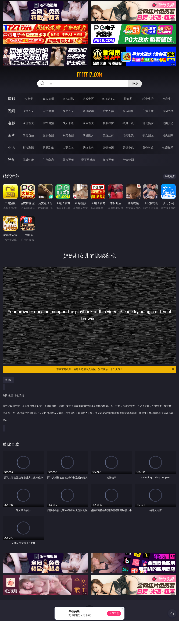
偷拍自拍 (48, 123)
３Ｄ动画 (88, 111)
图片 (11, 135)
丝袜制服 (128, 111)
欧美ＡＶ (68, 111)
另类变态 (168, 123)
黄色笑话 (148, 147)
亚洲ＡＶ (28, 111)
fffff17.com (89, 74)
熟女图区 (148, 135)
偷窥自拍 (28, 135)
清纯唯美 (128, 135)
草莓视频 (68, 160)
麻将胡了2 (108, 99)
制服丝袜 (108, 123)
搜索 (135, 84)
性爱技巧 (168, 147)
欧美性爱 (88, 123)
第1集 (8, 379)
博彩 (11, 98)
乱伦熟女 (148, 123)
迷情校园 (108, 147)
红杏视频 (108, 160)
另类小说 (128, 147)
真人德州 (48, 99)
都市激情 (28, 147)
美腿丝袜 (108, 135)
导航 (11, 159)
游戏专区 (88, 99)
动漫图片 (88, 135)
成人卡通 (68, 123)
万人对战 (68, 99)
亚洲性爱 (28, 123)
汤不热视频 (88, 160)
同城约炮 (28, 160)
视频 (11, 110)
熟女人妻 (108, 111)
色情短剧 (128, 160)
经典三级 (128, 123)
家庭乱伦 (48, 147)
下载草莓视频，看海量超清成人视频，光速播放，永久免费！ (115, 369)
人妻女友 (68, 147)
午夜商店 (48, 160)
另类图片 (168, 135)
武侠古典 (88, 147)
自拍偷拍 (48, 111)
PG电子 (28, 99)
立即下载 (114, 613)
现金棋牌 (148, 99)
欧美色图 (68, 135)
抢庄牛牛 (168, 99)
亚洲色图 (48, 135)
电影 (11, 123)
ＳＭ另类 (168, 111)
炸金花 (128, 99)
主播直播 (148, 111)
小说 (11, 147)
